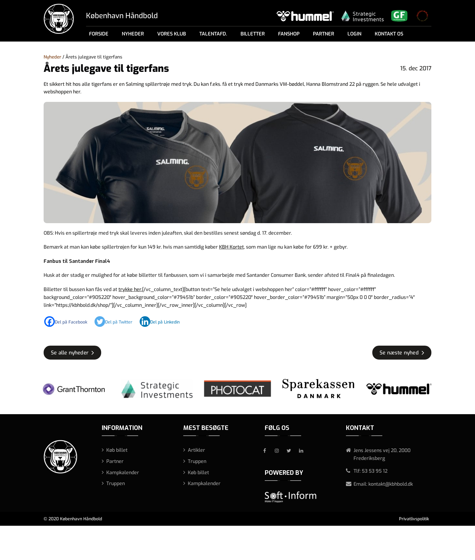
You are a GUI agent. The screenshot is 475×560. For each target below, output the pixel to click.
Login (354, 34)
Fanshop (289, 34)
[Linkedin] (163, 321)
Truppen (115, 483)
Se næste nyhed (399, 352)
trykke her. (130, 289)
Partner (323, 34)
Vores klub (171, 34)
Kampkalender (122, 472)
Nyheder (133, 34)
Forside (98, 34)
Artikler (196, 450)
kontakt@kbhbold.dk (390, 484)
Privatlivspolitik (414, 519)
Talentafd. (213, 34)
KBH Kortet (231, 247)
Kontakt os (389, 34)
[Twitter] (116, 321)
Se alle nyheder (69, 352)
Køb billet (117, 450)
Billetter (253, 34)
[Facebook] (68, 321)
